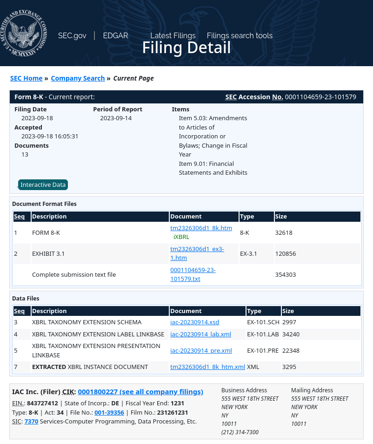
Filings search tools (240, 35)
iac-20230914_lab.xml (200, 334)
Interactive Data (43, 184)
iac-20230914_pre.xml (201, 350)
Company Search (78, 78)
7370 (32, 421)
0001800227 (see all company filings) (140, 391)
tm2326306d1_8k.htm (201, 228)
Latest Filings (172, 35)
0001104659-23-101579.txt (193, 274)
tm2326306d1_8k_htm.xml (207, 366)
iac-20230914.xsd (194, 322)
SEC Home (26, 78)
